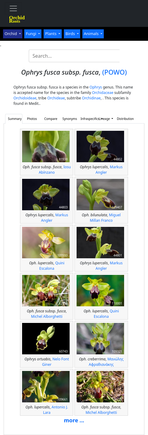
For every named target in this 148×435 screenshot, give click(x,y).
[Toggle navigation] (13, 8)
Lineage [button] (105, 119)
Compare (50, 119)
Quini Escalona (51, 265)
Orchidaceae (102, 92)
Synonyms (69, 119)
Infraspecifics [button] (88, 119)
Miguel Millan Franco (105, 217)
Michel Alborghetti (47, 316)
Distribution (124, 119)
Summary (14, 119)
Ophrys (96, 87)
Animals (92, 33)
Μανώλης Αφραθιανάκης (106, 361)
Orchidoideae (24, 98)
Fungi (31, 33)
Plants (51, 33)
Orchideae (56, 98)
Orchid (11, 33)
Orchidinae (91, 98)
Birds (70, 33)
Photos (32, 119)
